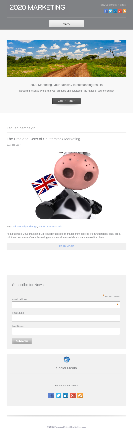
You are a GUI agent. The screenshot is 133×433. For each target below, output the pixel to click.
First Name (18, 312)
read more (66, 246)
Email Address (65, 299)
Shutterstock (54, 226)
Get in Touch (66, 101)
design (33, 226)
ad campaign (20, 226)
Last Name (18, 326)
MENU (66, 23)
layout (42, 226)
